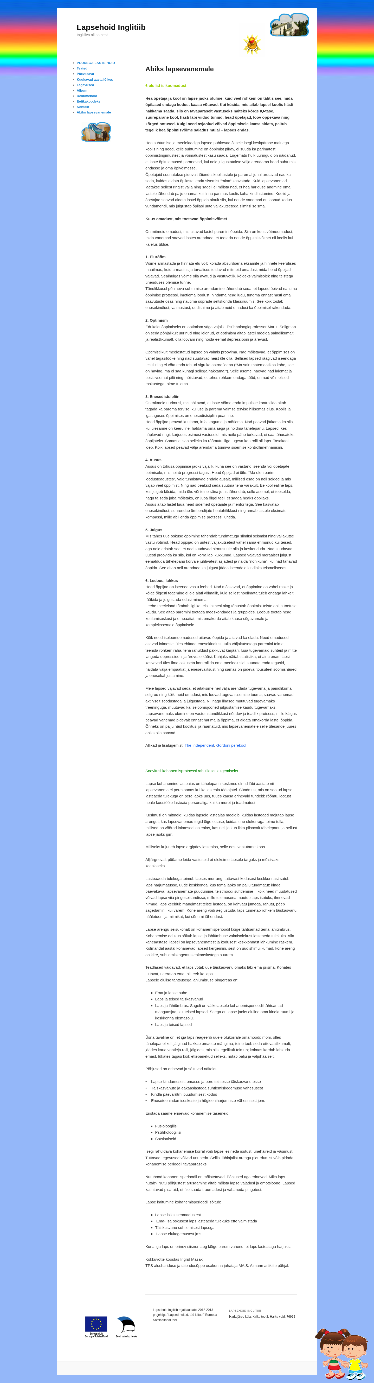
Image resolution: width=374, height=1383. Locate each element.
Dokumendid (87, 96)
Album (82, 90)
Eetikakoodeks (88, 101)
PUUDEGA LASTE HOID (96, 63)
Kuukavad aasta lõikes (95, 79)
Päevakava (85, 74)
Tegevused (85, 85)
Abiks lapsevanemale (94, 112)
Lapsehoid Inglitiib (111, 27)
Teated (82, 68)
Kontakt (83, 107)
